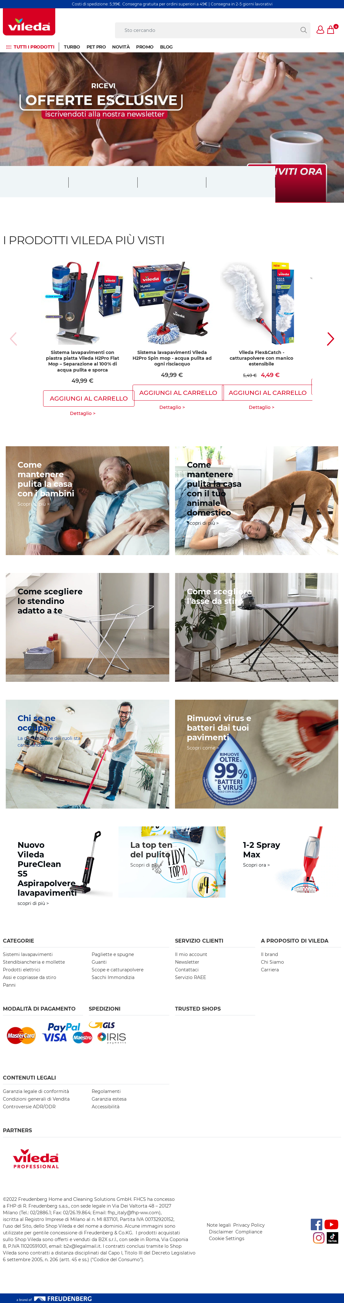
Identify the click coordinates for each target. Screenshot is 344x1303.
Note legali (219, 1225)
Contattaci (187, 970)
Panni (9, 985)
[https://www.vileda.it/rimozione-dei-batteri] (257, 754)
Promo (145, 47)
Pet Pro (96, 47)
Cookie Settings (226, 1238)
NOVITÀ (121, 47)
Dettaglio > (83, 413)
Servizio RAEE (190, 977)
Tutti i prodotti (34, 47)
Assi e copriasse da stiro (29, 977)
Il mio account (191, 954)
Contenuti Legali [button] (29, 1078)
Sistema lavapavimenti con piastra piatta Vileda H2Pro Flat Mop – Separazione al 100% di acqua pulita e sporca (82, 361)
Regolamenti (106, 1091)
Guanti (99, 962)
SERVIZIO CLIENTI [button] (199, 941)
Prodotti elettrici (21, 970)
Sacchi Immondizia (113, 977)
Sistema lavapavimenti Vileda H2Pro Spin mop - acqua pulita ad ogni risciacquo (172, 358)
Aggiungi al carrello (89, 398)
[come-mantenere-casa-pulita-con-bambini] (87, 500)
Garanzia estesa (109, 1099)
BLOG (166, 47)
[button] (321, 30)
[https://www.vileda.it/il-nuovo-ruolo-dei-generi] (87, 754)
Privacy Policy (249, 1225)
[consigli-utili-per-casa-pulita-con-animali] (257, 500)
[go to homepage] (29, 21)
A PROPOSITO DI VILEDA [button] (294, 941)
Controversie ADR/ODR (29, 1107)
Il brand (269, 954)
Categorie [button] (18, 941)
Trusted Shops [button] (198, 1009)
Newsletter (187, 962)
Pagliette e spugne (113, 954)
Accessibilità (105, 1107)
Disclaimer (221, 1232)
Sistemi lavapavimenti (28, 954)
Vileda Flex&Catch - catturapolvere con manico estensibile (261, 358)
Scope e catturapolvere (117, 970)
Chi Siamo (272, 962)
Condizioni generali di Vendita (36, 1099)
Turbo (72, 47)
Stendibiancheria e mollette (34, 962)
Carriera (270, 970)
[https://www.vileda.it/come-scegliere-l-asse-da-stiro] (257, 627)
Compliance (248, 1232)
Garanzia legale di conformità (36, 1091)
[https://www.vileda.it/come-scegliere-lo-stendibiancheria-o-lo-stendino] (87, 627)
